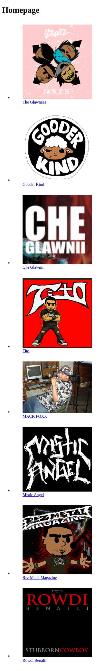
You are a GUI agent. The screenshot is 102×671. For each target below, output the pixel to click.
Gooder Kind (33, 184)
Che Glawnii (33, 267)
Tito (26, 351)
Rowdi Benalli (34, 660)
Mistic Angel (33, 495)
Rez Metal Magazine (40, 577)
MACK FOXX (35, 416)
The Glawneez (34, 102)
